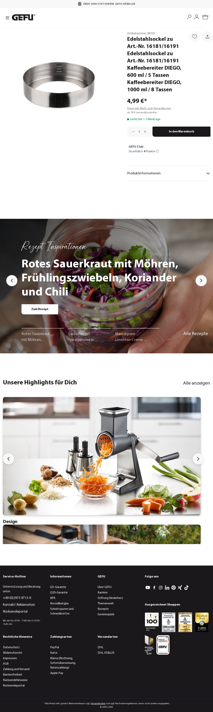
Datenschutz (11, 647)
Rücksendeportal (15, 612)
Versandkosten (98, 703)
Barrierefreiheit (12, 674)
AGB (6, 663)
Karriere (103, 592)
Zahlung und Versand (16, 669)
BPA (52, 598)
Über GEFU (104, 587)
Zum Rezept (39, 309)
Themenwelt (106, 603)
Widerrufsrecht (12, 652)
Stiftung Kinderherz (110, 598)
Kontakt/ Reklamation (19, 605)
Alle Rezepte (195, 334)
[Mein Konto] (197, 16)
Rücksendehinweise (15, 680)
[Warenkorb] (205, 17)
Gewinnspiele (106, 614)
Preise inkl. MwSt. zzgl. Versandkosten (149, 108)
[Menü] (6, 17)
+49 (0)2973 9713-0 (17, 598)
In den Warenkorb (181, 131)
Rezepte (103, 609)
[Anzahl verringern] (132, 132)
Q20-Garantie (59, 592)
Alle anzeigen (196, 383)
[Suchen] (189, 16)
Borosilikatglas (59, 603)
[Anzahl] (139, 132)
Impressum (10, 658)
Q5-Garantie (58, 587)
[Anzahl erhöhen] (146, 132)
